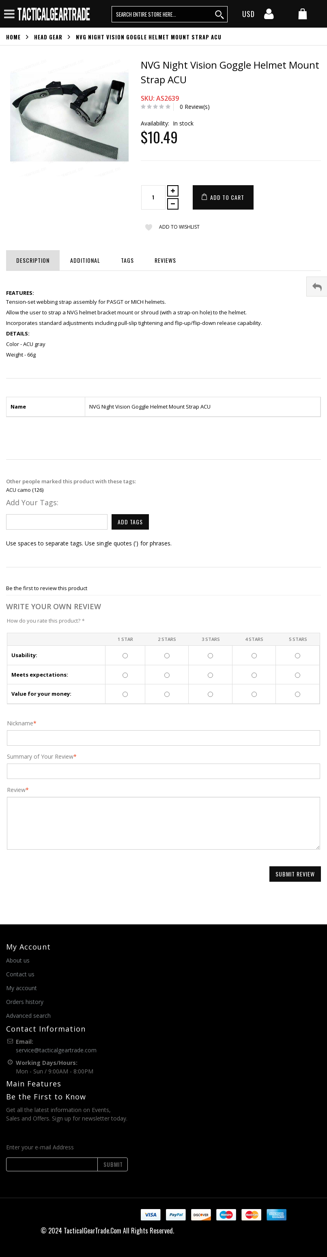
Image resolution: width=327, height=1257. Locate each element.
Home (13, 37)
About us (18, 960)
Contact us (20, 974)
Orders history (24, 1002)
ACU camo (18, 489)
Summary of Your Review (40, 756)
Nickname (20, 723)
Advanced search (28, 1015)
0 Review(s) (195, 106)
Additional (85, 260)
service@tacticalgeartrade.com (56, 1050)
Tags (127, 260)
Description (32, 260)
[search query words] (169, 14)
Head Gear (48, 37)
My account (21, 988)
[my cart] (302, 14)
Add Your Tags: (32, 502)
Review (16, 790)
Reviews (165, 260)
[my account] (269, 16)
